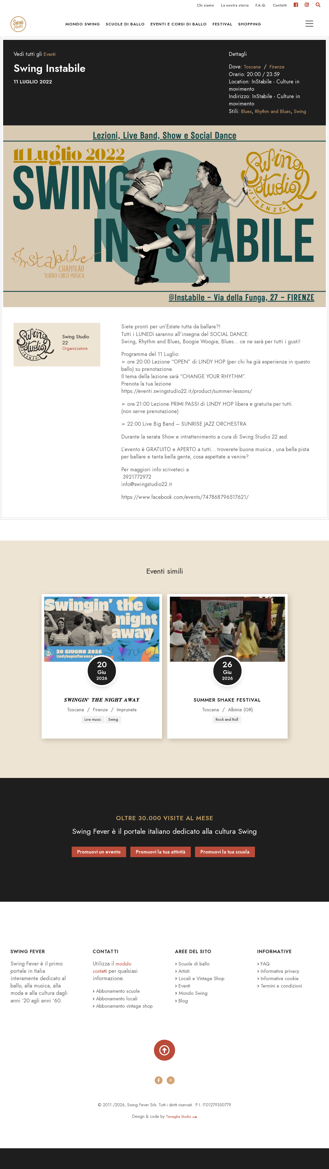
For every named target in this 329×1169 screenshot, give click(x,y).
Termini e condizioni (283, 997)
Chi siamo (205, 5)
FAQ (264, 974)
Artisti (183, 982)
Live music (92, 730)
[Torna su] (164, 1069)
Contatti (280, 5)
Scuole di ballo (127, 27)
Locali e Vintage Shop (204, 989)
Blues (247, 122)
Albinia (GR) (241, 720)
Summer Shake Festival (227, 710)
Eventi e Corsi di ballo (181, 27)
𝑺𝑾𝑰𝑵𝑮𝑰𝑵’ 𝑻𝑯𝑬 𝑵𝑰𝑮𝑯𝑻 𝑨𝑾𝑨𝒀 (102, 710)
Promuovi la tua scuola (224, 862)
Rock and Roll (227, 730)
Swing (308, 122)
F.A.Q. (260, 5)
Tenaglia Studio (181, 1137)
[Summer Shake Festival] (227, 639)
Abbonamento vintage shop (120, 1020)
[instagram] (171, 1101)
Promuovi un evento (99, 862)
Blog (182, 1011)
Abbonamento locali (117, 1009)
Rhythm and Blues (277, 122)
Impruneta (128, 720)
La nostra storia (235, 5)
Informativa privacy (280, 982)
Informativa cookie (280, 989)
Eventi (51, 64)
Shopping (252, 27)
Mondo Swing (85, 27)
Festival (225, 27)
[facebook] (159, 1101)
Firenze (279, 77)
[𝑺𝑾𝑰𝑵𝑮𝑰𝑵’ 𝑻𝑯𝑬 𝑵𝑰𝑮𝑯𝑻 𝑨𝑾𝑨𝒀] (101, 639)
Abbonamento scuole (118, 1002)
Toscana (253, 77)
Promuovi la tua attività (160, 862)
